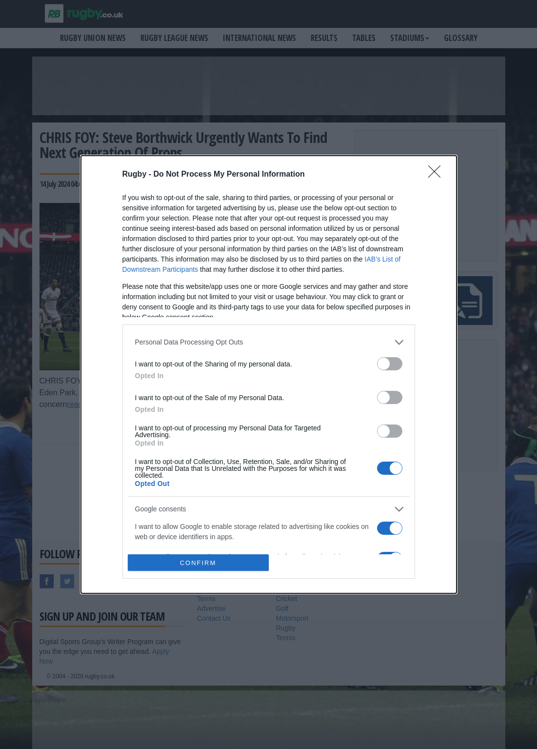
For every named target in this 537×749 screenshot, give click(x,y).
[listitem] (268, 342)
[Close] (437, 174)
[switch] (389, 363)
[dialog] (269, 375)
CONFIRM (198, 563)
